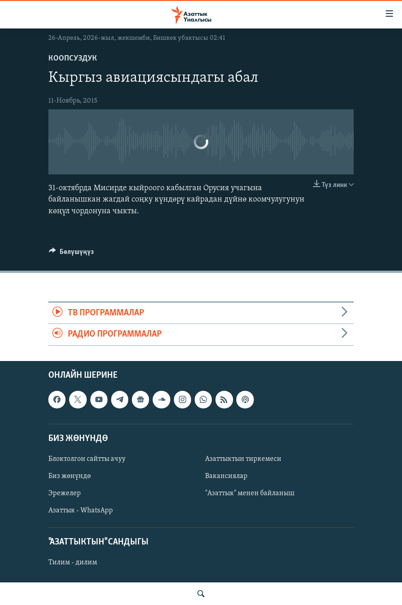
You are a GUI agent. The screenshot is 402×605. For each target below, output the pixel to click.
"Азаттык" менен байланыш (249, 493)
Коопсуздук (72, 58)
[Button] (71, 254)
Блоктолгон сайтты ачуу (87, 458)
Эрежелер (64, 493)
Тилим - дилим (72, 562)
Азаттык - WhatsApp (80, 510)
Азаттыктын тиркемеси (243, 458)
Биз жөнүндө (69, 476)
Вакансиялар (226, 476)
